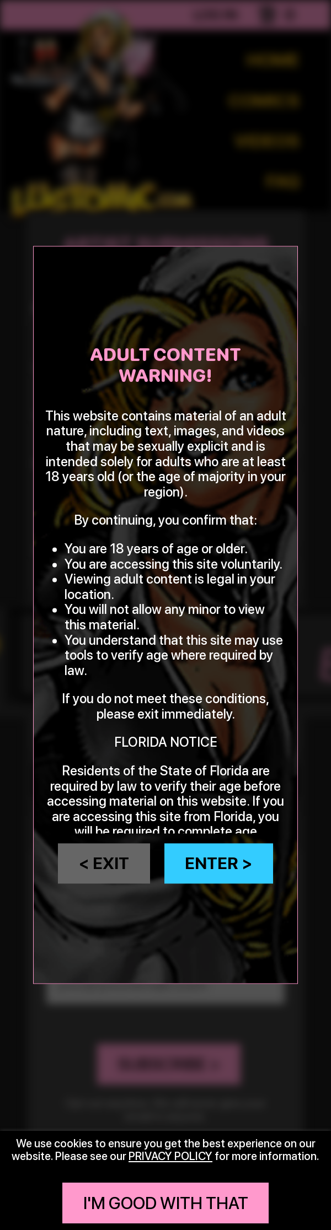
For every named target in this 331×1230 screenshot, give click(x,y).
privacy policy (170, 1156)
